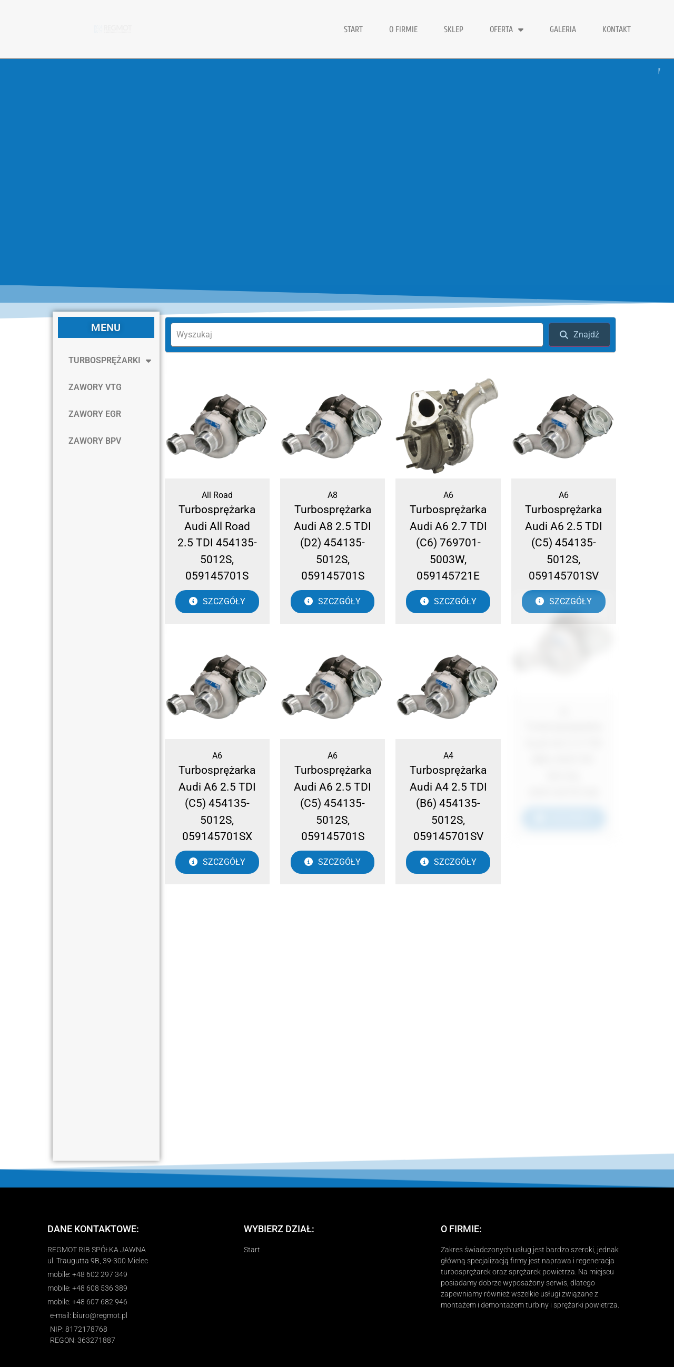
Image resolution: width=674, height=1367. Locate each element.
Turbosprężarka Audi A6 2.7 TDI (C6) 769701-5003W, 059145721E (448, 542)
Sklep (453, 29)
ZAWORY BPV (94, 441)
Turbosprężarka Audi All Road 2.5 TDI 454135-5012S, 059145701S (217, 542)
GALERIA (563, 29)
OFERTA (506, 29)
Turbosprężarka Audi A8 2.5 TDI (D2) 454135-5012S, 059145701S (332, 542)
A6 (448, 495)
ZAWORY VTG (95, 387)
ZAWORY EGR (94, 414)
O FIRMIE (403, 29)
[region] (337, 172)
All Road (217, 495)
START (353, 29)
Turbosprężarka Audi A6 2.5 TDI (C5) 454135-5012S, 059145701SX (217, 768)
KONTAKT (616, 29)
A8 (333, 495)
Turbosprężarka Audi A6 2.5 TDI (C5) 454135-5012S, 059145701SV (563, 542)
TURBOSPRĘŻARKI (109, 360)
